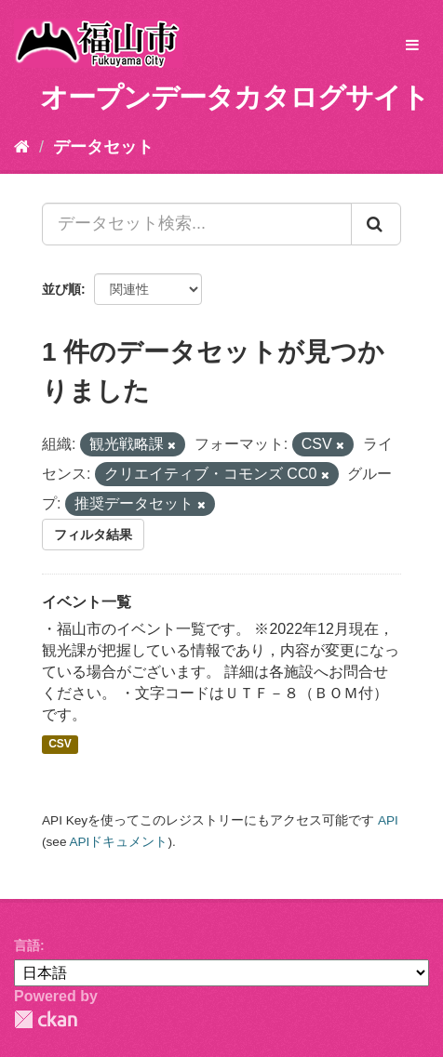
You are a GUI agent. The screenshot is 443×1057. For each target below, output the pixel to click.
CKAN (45, 1019)
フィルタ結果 (93, 534)
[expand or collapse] (412, 46)
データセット (103, 147)
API (388, 820)
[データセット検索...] (197, 224)
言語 (27, 945)
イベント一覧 (86, 602)
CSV (60, 744)
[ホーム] (22, 147)
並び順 (61, 289)
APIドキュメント (118, 842)
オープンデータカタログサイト (234, 97)
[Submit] (376, 224)
